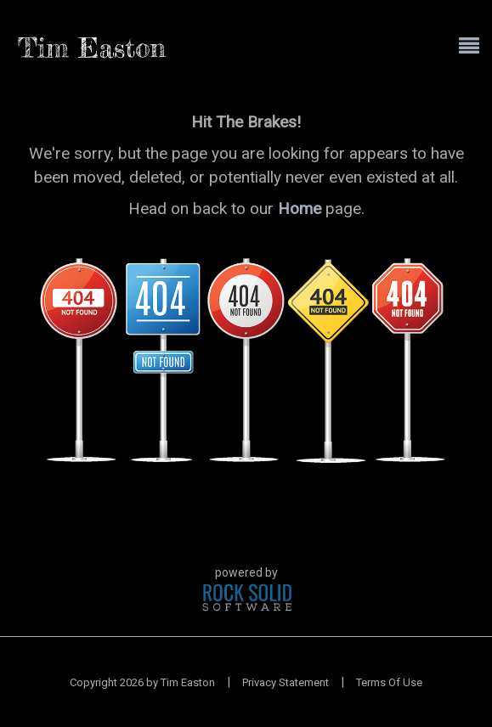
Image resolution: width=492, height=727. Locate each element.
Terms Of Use (389, 682)
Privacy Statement (285, 682)
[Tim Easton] (92, 46)
